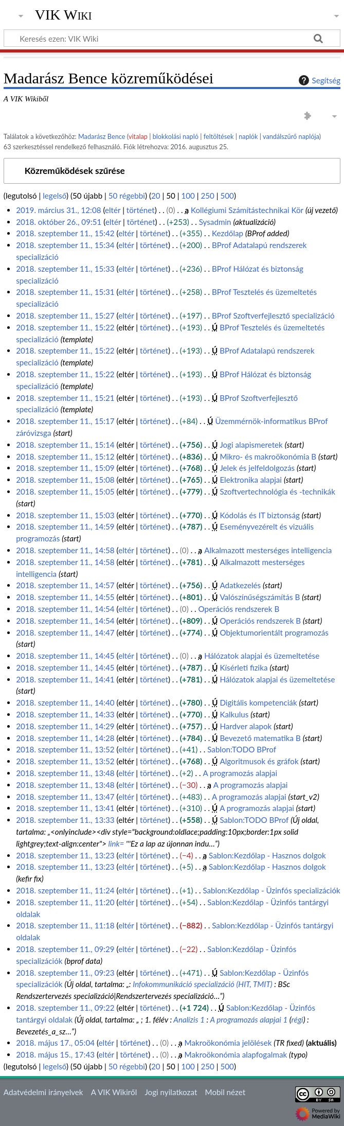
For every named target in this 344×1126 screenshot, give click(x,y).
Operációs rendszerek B (239, 608)
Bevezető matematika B (260, 738)
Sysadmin (215, 221)
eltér (112, 210)
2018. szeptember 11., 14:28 (65, 738)
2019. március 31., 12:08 (58, 210)
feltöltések (219, 136)
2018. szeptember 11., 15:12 (65, 456)
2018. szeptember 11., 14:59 (65, 526)
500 (226, 195)
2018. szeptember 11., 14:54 (65, 608)
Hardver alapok (245, 726)
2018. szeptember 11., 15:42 (65, 233)
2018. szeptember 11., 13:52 (65, 749)
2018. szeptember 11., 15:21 (65, 397)
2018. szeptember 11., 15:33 (65, 268)
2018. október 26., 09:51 (58, 221)
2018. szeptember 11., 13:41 (65, 808)
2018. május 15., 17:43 (55, 1054)
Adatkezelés (240, 585)
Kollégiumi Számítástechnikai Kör (247, 210)
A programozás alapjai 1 (248, 1019)
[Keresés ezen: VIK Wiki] (172, 38)
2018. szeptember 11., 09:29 (65, 949)
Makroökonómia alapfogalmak (236, 1054)
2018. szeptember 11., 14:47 (65, 632)
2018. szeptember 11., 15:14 (65, 444)
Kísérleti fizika (243, 667)
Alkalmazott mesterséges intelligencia (268, 550)
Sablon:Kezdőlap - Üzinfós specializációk (271, 890)
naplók (248, 136)
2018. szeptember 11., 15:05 (65, 491)
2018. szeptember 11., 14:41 (65, 679)
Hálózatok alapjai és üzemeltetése (261, 655)
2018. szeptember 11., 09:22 (65, 1007)
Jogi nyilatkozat (170, 1092)
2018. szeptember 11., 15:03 (65, 515)
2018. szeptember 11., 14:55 (65, 597)
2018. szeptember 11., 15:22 (65, 327)
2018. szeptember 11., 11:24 (65, 890)
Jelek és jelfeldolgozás (257, 467)
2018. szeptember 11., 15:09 (65, 467)
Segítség (318, 80)
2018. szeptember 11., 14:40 (65, 702)
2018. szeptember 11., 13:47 (65, 796)
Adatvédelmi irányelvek (43, 1092)
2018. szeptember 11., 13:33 (65, 819)
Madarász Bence (101, 136)
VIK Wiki (63, 15)
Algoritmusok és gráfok (259, 761)
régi (297, 1019)
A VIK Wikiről (114, 1092)
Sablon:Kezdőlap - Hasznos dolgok (267, 855)
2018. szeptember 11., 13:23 (65, 855)
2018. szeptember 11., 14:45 (65, 655)
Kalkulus (234, 714)
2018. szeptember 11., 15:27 (65, 315)
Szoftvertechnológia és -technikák (277, 491)
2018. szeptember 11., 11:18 (65, 925)
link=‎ (116, 843)
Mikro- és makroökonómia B (268, 456)
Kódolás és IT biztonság (259, 515)
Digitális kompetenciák (258, 702)
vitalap (138, 136)
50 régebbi (126, 195)
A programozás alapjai (240, 773)
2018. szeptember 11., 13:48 (65, 773)
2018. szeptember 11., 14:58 (65, 550)
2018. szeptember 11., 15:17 (65, 421)
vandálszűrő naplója (291, 136)
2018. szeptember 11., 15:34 (65, 245)
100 (187, 195)
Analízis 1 (189, 1019)
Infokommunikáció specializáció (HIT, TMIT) (202, 984)
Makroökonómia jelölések (228, 1042)
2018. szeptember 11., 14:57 (65, 585)
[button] (172, 171)
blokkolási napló (175, 136)
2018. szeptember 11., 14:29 (65, 726)
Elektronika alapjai (251, 479)
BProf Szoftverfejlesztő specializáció (273, 315)
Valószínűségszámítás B (260, 597)
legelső (54, 195)
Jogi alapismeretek (251, 444)
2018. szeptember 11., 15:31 (65, 291)
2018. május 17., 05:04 (55, 1042)
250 (207, 195)
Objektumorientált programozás (274, 632)
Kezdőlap (227, 233)
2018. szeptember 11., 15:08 (65, 479)
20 (155, 195)
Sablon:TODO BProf (241, 749)
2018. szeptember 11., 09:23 (65, 972)
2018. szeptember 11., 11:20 (65, 902)
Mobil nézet (225, 1092)
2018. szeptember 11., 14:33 (65, 714)
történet (140, 210)
